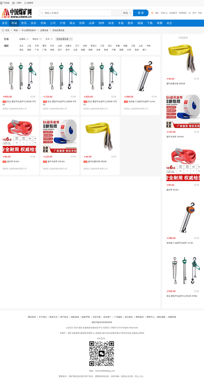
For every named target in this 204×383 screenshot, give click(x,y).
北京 (21, 46)
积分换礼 (129, 317)
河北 (52, 46)
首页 (7, 30)
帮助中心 (150, 317)
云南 (75, 50)
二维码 (18, 3)
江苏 (102, 46)
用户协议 (64, 317)
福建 (125, 46)
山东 (141, 46)
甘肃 (98, 50)
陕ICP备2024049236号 (102, 322)
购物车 (30, 3)
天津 (37, 46)
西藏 (83, 50)
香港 (137, 50)
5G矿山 (164, 13)
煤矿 (157, 13)
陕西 (91, 50)
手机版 (6, 3)
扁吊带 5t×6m (13, 161)
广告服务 (118, 317)
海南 (52, 50)
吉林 (85, 46)
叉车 (47, 39)
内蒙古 (69, 46)
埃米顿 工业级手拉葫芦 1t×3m (141, 101)
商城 (16, 30)
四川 (60, 50)
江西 (133, 46)
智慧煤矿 (183, 13)
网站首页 (32, 317)
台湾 (129, 50)
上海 (29, 46)
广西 (44, 50)
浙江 (110, 46)
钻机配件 (173, 13)
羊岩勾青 (97, 317)
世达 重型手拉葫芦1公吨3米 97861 (181, 296)
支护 (194, 13)
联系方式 (53, 317)
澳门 (144, 50)
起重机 (22, 39)
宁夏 (114, 50)
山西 (60, 46)
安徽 (118, 46)
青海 (106, 50)
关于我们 (43, 317)
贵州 (68, 50)
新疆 (121, 50)
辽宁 (77, 46)
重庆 (44, 46)
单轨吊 (35, 39)
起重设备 (44, 30)
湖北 (21, 50)
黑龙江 (94, 46)
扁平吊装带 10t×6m (56, 161)
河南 (148, 46)
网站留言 (140, 317)
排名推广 (107, 317)
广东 (37, 50)
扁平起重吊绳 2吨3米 (97, 161)
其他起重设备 (59, 30)
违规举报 (172, 317)
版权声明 (86, 317)
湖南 (29, 50)
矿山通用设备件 (29, 30)
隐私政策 (75, 317)
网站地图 (161, 317)
